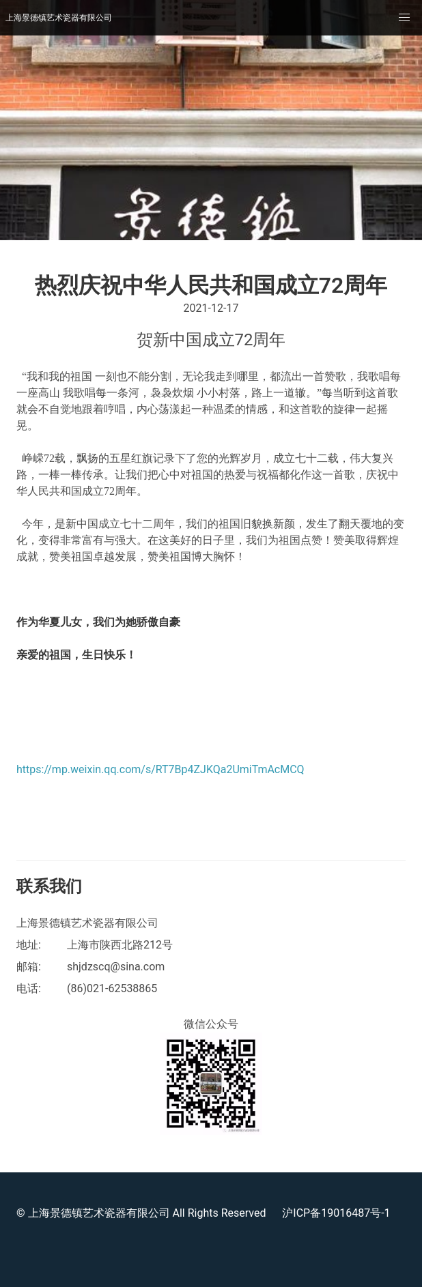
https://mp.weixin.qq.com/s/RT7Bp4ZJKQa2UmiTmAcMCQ (160, 769)
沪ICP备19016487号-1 (336, 1212)
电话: (28, 988)
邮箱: (28, 966)
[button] (404, 17)
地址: (28, 944)
